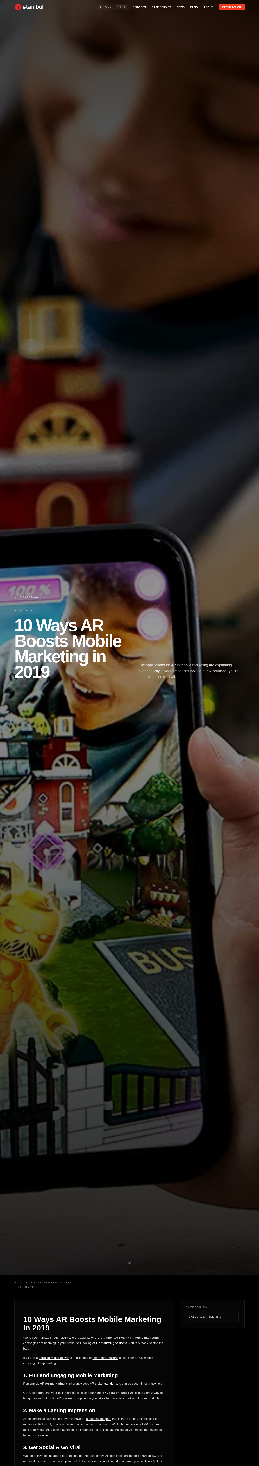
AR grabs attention (102, 1383)
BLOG (194, 7)
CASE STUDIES (161, 7)
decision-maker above (54, 1358)
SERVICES (139, 7)
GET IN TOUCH (231, 7)
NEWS (181, 7)
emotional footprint (98, 1419)
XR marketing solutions (111, 1343)
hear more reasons (105, 1358)
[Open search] (114, 7)
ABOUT (208, 7)
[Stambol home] (28, 7)
